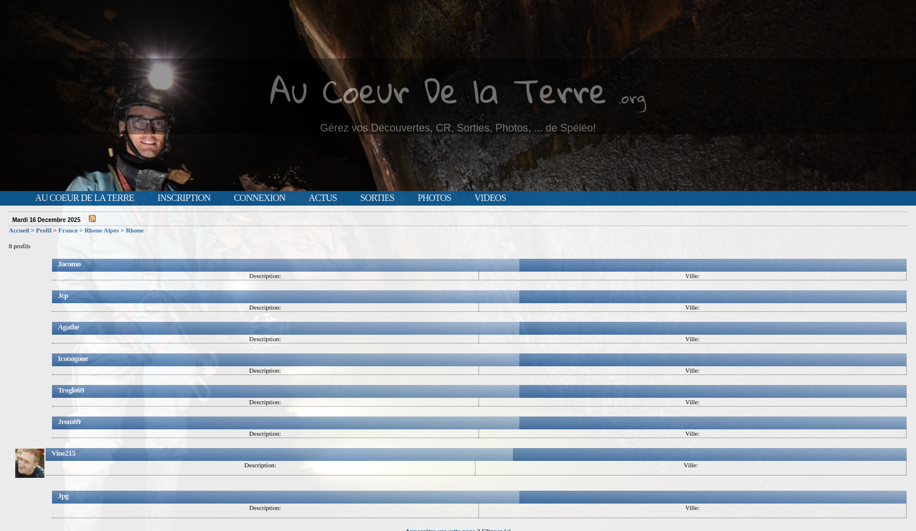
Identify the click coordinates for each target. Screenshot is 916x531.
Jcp (63, 295)
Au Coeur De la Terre (438, 90)
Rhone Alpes (102, 230)
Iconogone (73, 358)
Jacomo (69, 263)
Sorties (377, 198)
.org (632, 97)
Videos (490, 198)
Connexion (259, 198)
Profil (44, 230)
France (68, 230)
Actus (322, 198)
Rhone (135, 230)
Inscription (183, 198)
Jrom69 (69, 421)
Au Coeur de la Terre (84, 198)
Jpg (63, 495)
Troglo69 (71, 390)
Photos (434, 198)
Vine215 (63, 453)
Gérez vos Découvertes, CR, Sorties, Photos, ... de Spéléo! (458, 128)
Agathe (68, 326)
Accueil (19, 230)
